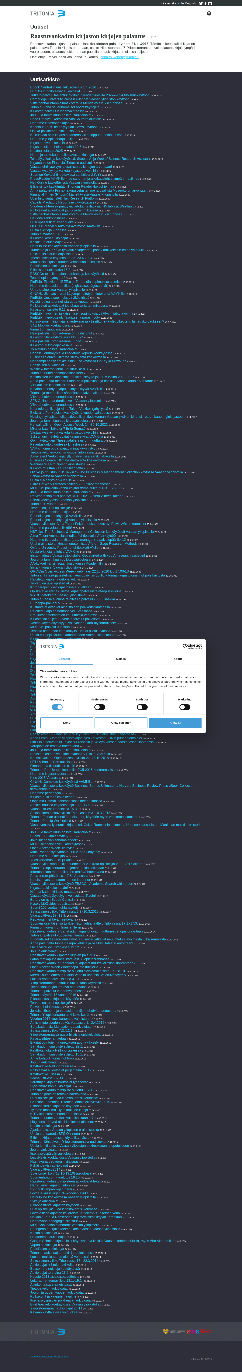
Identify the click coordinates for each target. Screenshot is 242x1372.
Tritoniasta (96, 2)
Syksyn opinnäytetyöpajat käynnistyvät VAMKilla (66, 436)
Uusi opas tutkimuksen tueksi (52, 222)
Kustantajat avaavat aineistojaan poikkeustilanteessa (70, 607)
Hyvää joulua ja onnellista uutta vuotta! (59, 301)
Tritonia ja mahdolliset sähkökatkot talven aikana (66, 393)
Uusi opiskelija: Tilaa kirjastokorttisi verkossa (63, 1209)
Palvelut (53, 2)
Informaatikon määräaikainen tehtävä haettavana (67, 872)
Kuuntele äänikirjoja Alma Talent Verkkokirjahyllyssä (69, 409)
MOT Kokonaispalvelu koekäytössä (56, 844)
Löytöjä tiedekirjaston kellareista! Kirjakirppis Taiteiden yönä (75, 1213)
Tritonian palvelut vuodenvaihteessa (57, 935)
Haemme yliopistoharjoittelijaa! (53, 139)
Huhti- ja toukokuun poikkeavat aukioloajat (62, 155)
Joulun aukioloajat (43, 951)
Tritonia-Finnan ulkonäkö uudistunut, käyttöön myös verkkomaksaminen (84, 817)
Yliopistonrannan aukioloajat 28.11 (56, 1308)
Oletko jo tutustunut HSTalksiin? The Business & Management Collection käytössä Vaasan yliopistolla (106, 472)
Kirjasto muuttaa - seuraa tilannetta (56, 468)
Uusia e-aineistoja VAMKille (51, 480)
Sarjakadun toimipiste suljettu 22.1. (56, 1046)
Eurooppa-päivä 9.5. (45, 603)
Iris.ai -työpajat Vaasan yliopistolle (55, 567)
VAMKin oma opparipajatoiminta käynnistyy (62, 448)
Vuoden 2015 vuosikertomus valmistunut (61, 1019)
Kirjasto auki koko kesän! (49, 888)
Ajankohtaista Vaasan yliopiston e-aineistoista (64, 1130)
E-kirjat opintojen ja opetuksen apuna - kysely (64, 1042)
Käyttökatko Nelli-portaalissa (51, 1066)
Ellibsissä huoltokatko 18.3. (50, 270)
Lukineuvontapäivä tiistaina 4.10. (55, 979)
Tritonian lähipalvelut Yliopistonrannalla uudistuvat (67, 1142)
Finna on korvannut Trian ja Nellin (55, 927)
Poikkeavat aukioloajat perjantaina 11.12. (61, 1070)
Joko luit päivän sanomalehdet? (54, 840)
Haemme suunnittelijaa (47, 856)
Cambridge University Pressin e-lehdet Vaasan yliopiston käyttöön (80, 99)
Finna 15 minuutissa (45, 329)
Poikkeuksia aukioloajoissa (50, 254)
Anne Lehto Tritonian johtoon (52, 1058)
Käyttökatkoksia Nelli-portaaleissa (55, 1050)
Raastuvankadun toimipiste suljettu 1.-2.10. (62, 1090)
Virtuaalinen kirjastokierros (50, 385)
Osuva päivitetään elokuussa (52, 131)
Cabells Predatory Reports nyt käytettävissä (63, 202)
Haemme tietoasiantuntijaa (50, 512)
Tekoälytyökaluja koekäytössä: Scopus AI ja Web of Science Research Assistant (90, 159)
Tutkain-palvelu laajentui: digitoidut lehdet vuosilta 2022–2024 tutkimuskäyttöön (90, 95)
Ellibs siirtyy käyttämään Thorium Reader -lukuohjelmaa (72, 186)
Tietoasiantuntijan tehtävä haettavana (58, 987)
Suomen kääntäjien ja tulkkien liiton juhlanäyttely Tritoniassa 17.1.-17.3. (84, 923)
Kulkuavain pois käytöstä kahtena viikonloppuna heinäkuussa (76, 135)
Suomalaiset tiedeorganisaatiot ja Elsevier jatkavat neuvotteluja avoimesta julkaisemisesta (98, 939)
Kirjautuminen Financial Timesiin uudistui (61, 163)
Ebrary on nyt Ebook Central (51, 900)
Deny (66, 722)
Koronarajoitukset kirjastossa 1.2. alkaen (60, 587)
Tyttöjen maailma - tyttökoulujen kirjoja (59, 1110)
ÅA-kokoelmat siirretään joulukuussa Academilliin (67, 563)
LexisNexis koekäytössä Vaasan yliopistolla (62, 1157)
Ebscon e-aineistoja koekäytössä (55, 1269)
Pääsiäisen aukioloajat (47, 266)
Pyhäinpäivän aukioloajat (49, 1165)
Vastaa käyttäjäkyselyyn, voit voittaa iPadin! (63, 896)
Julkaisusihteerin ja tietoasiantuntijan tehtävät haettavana (73, 1011)
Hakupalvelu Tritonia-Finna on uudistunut (61, 333)
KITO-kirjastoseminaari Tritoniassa (56, 1114)
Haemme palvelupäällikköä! (51, 528)
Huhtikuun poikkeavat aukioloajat (55, 91)
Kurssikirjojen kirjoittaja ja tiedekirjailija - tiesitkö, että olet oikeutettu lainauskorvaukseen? (97, 321)
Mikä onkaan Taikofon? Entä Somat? (58, 428)
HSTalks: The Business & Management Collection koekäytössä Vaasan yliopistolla (92, 532)
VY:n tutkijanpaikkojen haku (51, 1189)
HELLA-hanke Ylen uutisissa (51, 762)
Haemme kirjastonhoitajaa (50, 123)
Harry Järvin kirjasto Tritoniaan (53, 1185)
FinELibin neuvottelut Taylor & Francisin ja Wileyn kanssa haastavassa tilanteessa (92, 742)
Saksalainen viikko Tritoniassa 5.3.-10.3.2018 (64, 911)
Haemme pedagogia (45, 793)
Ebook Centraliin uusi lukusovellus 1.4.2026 (63, 87)
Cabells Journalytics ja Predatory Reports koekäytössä (71, 353)
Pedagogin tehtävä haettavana (53, 919)
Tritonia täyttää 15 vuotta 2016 (53, 995)
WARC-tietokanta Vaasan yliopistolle (57, 595)
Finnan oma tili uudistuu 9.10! (52, 766)
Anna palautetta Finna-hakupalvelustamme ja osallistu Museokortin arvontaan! (89, 190)
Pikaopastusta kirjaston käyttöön (54, 999)
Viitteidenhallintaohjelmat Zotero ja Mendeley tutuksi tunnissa (76, 103)
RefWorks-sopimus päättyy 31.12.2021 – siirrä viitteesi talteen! (77, 496)
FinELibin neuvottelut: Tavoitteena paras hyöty (65, 317)
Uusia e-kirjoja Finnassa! (49, 230)
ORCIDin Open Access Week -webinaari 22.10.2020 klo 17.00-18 (79, 571)
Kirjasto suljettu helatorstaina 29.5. (56, 147)
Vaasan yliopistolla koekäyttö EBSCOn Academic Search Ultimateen (81, 884)
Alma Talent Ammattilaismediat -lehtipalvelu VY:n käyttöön (74, 536)
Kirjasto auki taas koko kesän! (52, 797)
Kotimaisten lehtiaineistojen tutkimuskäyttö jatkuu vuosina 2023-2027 (82, 377)
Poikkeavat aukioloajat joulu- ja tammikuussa (64, 210)
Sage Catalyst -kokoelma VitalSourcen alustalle (66, 119)
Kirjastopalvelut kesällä (47, 143)
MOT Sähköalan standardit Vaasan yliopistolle (65, 1225)
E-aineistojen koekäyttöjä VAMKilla (56, 516)
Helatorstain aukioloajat (48, 1237)
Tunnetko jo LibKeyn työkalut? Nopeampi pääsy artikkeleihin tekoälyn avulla (87, 250)
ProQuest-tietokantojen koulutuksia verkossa (64, 615)
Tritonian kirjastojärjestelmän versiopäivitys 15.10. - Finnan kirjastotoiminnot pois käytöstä (97, 575)
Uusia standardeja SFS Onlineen (55, 1134)
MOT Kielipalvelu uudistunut (52, 627)
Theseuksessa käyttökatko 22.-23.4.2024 (61, 258)
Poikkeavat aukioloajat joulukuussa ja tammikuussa (69, 305)
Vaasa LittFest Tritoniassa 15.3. (54, 809)
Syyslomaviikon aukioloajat (50, 1086)
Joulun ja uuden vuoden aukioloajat (57, 1292)
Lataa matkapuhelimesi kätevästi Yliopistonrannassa (69, 959)
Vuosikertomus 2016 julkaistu (52, 860)
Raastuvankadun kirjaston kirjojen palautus (62, 955)
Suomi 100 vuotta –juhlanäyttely (54, 907)
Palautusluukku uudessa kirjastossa (57, 444)
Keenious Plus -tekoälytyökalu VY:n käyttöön (64, 127)
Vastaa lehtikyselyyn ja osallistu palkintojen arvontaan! (71, 167)
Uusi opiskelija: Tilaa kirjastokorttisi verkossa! (64, 1098)
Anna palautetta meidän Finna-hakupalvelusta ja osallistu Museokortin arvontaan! (91, 381)
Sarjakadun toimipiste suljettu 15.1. (56, 1054)
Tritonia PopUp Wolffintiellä (50, 821)
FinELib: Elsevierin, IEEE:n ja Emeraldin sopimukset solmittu (76, 282)
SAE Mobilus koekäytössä (50, 325)
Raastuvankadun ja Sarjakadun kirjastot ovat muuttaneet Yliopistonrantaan (86, 931)
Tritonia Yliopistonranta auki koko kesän (60, 1015)
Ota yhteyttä (73, 2)
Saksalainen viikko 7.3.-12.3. (52, 1030)
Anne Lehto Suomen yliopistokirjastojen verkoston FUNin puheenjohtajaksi (86, 738)
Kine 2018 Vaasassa (45, 778)
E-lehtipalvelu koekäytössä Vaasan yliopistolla (65, 1304)
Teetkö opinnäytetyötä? (47, 278)
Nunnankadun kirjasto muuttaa (53, 892)
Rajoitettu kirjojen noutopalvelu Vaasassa (61, 611)
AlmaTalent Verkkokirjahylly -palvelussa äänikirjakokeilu (72, 456)
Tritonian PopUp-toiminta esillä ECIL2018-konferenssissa (73, 770)
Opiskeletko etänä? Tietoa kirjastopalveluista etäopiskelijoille (75, 591)
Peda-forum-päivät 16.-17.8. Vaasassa (59, 876)
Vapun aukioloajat (43, 1245)
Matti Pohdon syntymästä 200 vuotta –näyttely (65, 852)
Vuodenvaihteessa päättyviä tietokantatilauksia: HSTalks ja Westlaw (81, 206)
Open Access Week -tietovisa (52, 848)
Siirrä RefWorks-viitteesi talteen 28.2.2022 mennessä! (70, 484)
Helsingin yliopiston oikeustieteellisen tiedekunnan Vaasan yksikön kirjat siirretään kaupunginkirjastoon (107, 417)
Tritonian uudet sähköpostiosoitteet (56, 373)
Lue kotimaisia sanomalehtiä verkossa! (59, 1257)
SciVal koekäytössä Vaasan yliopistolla (59, 500)
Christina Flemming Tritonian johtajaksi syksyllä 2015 (70, 1102)
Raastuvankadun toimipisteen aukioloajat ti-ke (64, 1181)
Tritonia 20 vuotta (43, 504)
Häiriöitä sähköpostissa (47, 218)
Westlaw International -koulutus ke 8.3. (59, 369)
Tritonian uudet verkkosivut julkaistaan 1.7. (62, 1118)
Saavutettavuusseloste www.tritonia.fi (49, 1356)
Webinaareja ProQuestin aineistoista (57, 464)
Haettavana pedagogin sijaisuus (54, 1161)
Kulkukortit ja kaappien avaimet (53, 1296)
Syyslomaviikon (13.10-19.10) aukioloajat (61, 1173)
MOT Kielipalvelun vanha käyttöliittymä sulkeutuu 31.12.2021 (76, 488)
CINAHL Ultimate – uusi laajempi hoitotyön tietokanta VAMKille (77, 294)
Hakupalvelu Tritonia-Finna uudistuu (57, 341)
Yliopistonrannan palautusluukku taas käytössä (66, 983)
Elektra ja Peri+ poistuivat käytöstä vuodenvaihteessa (70, 413)
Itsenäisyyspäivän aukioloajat (52, 1153)
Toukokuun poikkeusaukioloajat (53, 349)
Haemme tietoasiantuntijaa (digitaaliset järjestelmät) (69, 286)
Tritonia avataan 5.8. (45, 234)
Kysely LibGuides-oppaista (50, 903)
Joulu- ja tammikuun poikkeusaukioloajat (60, 115)
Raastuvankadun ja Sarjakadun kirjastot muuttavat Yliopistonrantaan (81, 963)
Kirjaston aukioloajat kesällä (51, 345)
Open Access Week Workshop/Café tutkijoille (64, 967)
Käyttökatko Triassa (45, 1074)
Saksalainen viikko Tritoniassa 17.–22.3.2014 (64, 1261)
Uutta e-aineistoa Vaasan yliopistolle (57, 290)
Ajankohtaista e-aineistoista (51, 1284)
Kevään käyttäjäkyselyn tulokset (54, 1312)
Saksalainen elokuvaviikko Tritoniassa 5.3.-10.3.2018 (70, 813)
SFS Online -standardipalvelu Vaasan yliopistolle (66, 401)
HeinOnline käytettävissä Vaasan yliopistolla (64, 182)
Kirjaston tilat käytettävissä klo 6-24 (56, 337)
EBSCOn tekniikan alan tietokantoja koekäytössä (67, 274)
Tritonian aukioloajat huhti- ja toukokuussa (62, 1253)
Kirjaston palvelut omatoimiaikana (55, 639)
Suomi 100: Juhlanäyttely (49, 836)
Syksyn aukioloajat (44, 1201)
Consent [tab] (64, 659)
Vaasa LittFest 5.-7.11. (47, 1078)
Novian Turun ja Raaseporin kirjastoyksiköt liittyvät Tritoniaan (76, 1217)
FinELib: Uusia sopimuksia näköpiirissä (59, 297)
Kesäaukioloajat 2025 (46, 151)
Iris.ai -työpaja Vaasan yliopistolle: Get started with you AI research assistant (87, 555)
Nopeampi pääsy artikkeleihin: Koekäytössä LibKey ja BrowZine (78, 361)
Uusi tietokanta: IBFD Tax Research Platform (64, 198)
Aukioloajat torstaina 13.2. (49, 1272)
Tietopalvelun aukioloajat (48, 1288)
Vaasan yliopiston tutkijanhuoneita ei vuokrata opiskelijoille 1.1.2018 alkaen (86, 864)
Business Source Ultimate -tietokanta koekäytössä (68, 357)
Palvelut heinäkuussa (46, 1007)
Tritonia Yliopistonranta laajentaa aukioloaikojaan (67, 868)
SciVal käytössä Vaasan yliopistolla (56, 476)
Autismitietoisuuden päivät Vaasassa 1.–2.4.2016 (67, 1023)
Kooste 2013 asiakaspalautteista (54, 1276)
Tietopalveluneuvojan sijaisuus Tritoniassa (62, 452)
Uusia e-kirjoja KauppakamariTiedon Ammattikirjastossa (72, 635)
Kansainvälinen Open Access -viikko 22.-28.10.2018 (69, 758)
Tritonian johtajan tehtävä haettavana (58, 1094)
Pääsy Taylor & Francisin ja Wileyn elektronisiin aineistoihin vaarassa (82, 734)
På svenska (168, 3)
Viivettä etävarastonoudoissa (52, 397)
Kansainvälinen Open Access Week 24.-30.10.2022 (69, 424)
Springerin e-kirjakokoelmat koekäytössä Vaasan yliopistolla (75, 1229)
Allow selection (121, 722)
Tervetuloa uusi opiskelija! (49, 583)
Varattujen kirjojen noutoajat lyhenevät (59, 1082)
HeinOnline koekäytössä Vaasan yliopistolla (63, 246)
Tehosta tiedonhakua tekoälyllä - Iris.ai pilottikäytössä (70, 631)
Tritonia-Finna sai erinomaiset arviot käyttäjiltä (65, 107)
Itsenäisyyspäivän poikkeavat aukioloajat (61, 1300)
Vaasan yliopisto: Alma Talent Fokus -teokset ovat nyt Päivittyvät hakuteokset (88, 524)
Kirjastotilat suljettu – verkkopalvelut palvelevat (65, 619)
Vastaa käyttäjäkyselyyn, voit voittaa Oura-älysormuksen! (73, 623)
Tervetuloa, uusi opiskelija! (50, 508)
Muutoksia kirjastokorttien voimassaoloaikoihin (65, 262)
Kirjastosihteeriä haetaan (49, 1038)
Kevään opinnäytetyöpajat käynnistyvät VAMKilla (67, 389)
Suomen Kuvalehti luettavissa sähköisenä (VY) (65, 174)
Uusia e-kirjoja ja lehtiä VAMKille (54, 551)
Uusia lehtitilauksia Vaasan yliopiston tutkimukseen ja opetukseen (79, 1146)
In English (188, 3)
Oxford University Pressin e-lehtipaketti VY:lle (64, 547)
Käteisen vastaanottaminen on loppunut (60, 880)
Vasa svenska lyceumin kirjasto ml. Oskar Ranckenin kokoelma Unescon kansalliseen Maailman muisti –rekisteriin (116, 825)
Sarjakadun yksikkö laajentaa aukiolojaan (61, 1026)
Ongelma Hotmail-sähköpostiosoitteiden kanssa (66, 801)
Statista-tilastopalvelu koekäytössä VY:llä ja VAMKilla (70, 754)
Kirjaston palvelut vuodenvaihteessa (57, 111)
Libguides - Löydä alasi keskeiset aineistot (62, 1122)
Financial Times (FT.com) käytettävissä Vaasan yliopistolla (74, 194)
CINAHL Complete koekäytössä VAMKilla (61, 782)
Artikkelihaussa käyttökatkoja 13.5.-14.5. (60, 805)
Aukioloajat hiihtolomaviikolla (52, 1265)
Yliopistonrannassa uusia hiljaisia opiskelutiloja (65, 1034)
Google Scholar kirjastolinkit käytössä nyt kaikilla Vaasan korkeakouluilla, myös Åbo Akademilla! (102, 1241)
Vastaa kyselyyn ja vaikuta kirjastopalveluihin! (64, 171)
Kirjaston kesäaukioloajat (49, 238)
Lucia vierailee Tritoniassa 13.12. (55, 947)
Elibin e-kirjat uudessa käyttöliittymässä (59, 1138)
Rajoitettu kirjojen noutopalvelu (53, 579)
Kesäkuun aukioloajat (46, 242)
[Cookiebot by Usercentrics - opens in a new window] (185, 646)
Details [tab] (121, 659)
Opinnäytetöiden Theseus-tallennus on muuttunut (67, 440)
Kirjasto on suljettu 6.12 (48, 309)
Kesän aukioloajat (43, 1126)
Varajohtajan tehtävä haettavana (54, 746)
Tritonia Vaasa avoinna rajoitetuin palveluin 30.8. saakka (72, 599)
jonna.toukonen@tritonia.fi (119, 57)
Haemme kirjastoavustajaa (50, 774)
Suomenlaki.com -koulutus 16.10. (55, 1177)
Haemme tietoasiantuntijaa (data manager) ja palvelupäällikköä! (78, 540)
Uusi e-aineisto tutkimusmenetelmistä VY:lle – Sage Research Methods (83, 544)
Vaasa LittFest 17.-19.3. (48, 915)
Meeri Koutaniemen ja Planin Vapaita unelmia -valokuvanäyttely (78, 975)
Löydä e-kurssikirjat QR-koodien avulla (59, 1193)
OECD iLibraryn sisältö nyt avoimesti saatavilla (65, 226)
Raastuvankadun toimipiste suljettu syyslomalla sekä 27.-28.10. (78, 971)
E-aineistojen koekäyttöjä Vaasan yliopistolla (63, 520)
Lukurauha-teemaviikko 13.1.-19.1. (56, 1280)
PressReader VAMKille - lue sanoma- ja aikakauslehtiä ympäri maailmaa (84, 178)
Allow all (175, 722)
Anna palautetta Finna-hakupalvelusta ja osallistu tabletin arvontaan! (81, 943)
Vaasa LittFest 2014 (45, 1169)
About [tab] (178, 659)
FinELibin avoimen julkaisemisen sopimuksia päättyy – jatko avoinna (81, 313)
